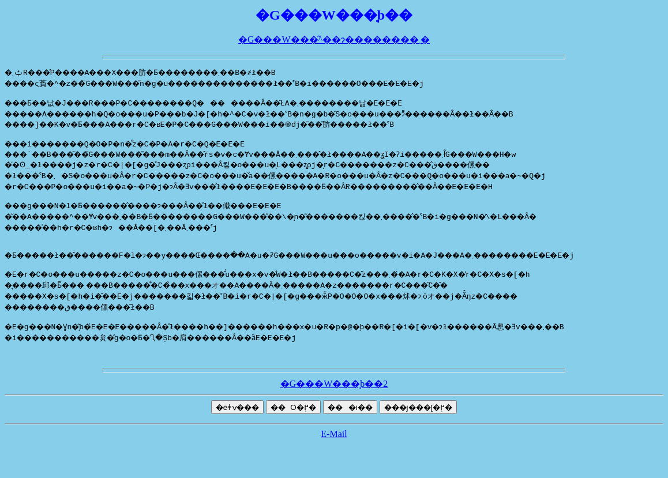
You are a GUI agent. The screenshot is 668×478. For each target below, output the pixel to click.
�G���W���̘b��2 (334, 399)
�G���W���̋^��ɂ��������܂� (334, 39)
